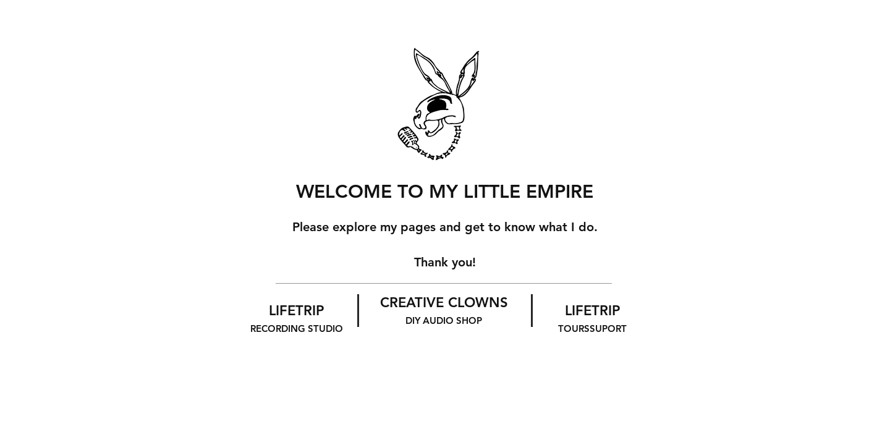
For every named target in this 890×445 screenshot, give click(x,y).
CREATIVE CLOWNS (444, 310)
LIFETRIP (296, 318)
